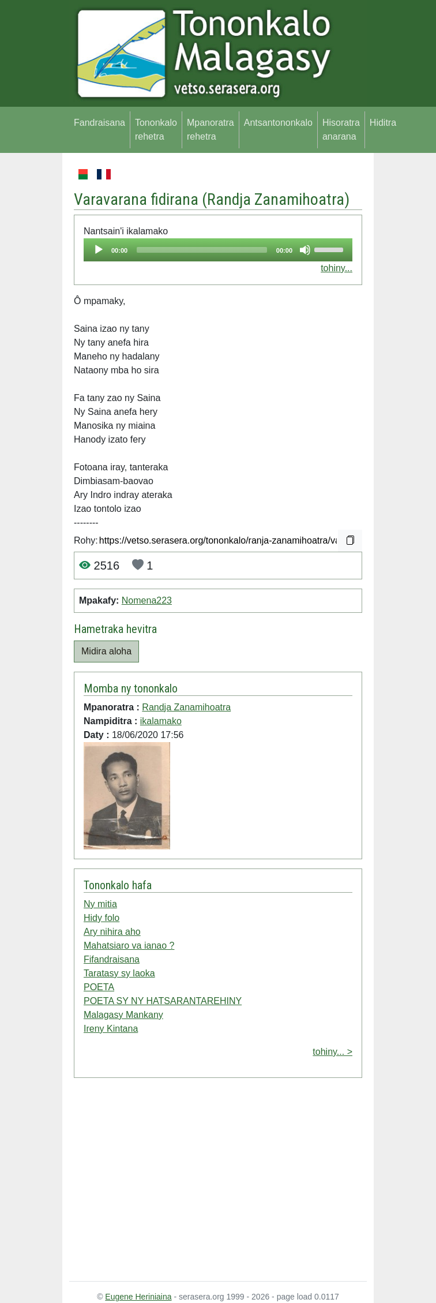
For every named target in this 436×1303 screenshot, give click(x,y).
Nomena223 (147, 600)
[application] (218, 249)
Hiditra (383, 123)
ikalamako (161, 721)
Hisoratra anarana (341, 129)
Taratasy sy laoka (119, 973)
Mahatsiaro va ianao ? (129, 945)
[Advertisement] (218, 1182)
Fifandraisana (112, 959)
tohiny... (336, 268)
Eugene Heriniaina (138, 1296)
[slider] (202, 250)
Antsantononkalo (278, 123)
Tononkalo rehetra (156, 129)
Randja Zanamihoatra (275, 199)
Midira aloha (106, 651)
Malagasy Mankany (123, 1015)
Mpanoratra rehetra (210, 129)
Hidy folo (101, 918)
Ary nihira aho (112, 932)
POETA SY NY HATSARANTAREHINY (163, 1001)
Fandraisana (99, 123)
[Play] (98, 250)
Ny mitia (100, 904)
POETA (99, 987)
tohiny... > (332, 1052)
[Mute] (305, 250)
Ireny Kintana (111, 1029)
